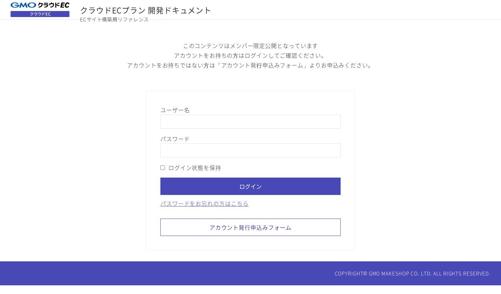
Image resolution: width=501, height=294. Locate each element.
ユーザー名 (175, 118)
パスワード (175, 147)
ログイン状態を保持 (190, 176)
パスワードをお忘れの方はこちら (204, 212)
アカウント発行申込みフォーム (250, 236)
